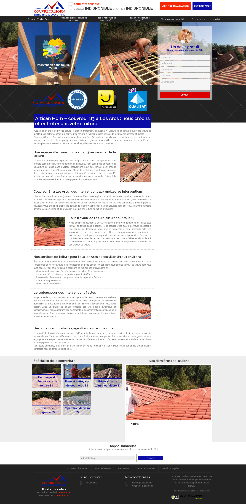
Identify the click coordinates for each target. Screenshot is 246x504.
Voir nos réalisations (175, 6)
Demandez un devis (145, 468)
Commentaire (167, 82)
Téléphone (166, 75)
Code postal (166, 63)
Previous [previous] (14, 57)
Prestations (123, 468)
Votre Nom (166, 57)
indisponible (98, 8)
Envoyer (185, 94)
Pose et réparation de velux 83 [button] (206, 19)
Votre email (166, 69)
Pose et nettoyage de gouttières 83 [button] (106, 19)
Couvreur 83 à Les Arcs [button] (38, 19)
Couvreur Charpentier (77, 468)
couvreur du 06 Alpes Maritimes (193, 479)
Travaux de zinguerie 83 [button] (172, 19)
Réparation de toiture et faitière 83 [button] (139, 19)
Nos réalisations (103, 468)
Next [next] (231, 57)
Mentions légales (170, 468)
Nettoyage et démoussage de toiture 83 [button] (73, 19)
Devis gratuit (202, 6)
